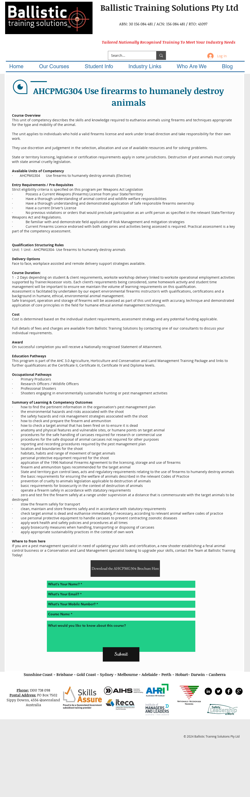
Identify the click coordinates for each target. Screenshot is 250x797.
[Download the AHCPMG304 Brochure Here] (125, 568)
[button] (58, 66)
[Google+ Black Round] (239, 691)
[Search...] (128, 55)
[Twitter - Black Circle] (218, 691)
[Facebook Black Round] (228, 691)
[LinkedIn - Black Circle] (208, 691)
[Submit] (121, 654)
